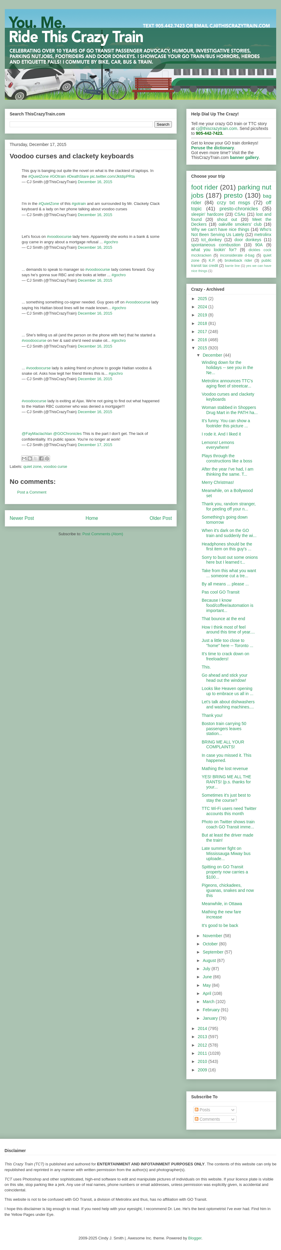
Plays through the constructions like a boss (227, 458)
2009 (203, 1069)
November (213, 935)
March (209, 1001)
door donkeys (248, 239)
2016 (203, 339)
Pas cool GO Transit (220, 592)
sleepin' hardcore (207, 214)
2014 (203, 1028)
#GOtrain (58, 176)
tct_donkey (211, 239)
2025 (203, 298)
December (213, 355)
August (210, 960)
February (212, 1009)
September (213, 952)
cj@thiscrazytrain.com (216, 128)
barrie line (232, 265)
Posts (202, 1109)
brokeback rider (238, 260)
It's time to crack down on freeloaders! (225, 656)
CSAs (240, 214)
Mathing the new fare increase (221, 914)
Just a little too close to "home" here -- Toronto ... (227, 643)
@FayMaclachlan (37, 433)
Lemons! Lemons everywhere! (218, 445)
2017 (203, 331)
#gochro (111, 242)
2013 (203, 1036)
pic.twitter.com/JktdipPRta (112, 176)
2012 (203, 1045)
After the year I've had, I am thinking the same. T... (228, 472)
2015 (203, 347)
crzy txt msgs (233, 203)
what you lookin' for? (213, 249)
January (211, 1018)
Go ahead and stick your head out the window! (225, 678)
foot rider (204, 187)
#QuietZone (38, 176)
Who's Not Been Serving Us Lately (231, 232)
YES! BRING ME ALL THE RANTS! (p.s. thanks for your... (226, 781)
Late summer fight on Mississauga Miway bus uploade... (226, 853)
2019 (203, 314)
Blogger (194, 1238)
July (207, 968)
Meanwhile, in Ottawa (222, 903)
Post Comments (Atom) (102, 534)
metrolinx (262, 234)
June (208, 976)
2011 (203, 1053)
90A (259, 244)
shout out (227, 219)
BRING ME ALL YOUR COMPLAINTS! (223, 745)
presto (233, 195)
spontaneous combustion (216, 244)
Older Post (161, 518)
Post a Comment (31, 492)
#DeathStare (78, 176)
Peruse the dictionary (212, 147)
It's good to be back (220, 925)
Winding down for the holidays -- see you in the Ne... (227, 367)
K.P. (212, 260)
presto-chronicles (238, 209)
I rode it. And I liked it (221, 434)
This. (206, 667)
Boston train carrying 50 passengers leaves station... (224, 728)
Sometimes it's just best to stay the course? (226, 798)
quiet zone (33, 466)
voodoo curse (55, 466)
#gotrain (79, 203)
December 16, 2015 (95, 182)
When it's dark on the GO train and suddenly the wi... (229, 533)
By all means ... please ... (225, 583)
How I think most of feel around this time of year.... (228, 630)
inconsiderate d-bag (237, 255)
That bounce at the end (223, 618)
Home (92, 518)
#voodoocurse (59, 236)
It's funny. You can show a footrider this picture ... (226, 423)
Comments (207, 1119)
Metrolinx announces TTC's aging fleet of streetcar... (227, 383)
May (207, 985)
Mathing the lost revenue (225, 768)
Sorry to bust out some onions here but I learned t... (230, 560)
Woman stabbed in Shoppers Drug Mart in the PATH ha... (230, 410)
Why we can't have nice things (220, 229)
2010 (203, 1061)
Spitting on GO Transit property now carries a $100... (225, 871)
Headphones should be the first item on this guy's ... (227, 547)
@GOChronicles (67, 433)
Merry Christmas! (218, 482)
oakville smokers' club (240, 224)
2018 (203, 323)
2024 (203, 306)
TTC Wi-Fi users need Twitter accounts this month (229, 811)
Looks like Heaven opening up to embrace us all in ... (227, 691)
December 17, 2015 (95, 444)
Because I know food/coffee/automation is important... (227, 605)
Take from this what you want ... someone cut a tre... (229, 573)
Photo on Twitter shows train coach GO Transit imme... (228, 824)
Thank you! (212, 715)
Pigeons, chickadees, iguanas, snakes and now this (228, 890)
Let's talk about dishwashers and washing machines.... (228, 704)
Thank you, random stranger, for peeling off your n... (229, 506)
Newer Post (22, 518)
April (207, 993)
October (211, 943)
